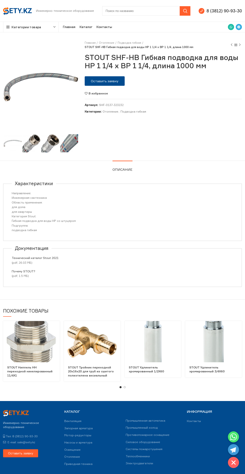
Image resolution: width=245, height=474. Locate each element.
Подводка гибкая (129, 42)
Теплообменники (138, 456)
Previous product (231, 45)
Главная (90, 42)
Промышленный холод (142, 427)
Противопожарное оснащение (147, 434)
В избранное (98, 93)
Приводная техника (78, 464)
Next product (240, 45)
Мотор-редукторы (77, 435)
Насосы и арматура (78, 442)
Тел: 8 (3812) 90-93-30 (20, 436)
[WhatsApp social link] (231, 27)
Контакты (194, 421)
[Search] (146, 11)
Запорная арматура (78, 428)
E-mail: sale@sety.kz (19, 442)
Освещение (72, 449)
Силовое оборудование (143, 442)
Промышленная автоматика (145, 420)
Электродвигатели (139, 463)
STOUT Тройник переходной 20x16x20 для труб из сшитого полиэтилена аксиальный (91, 371)
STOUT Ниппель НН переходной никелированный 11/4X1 (30, 371)
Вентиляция (72, 421)
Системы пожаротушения (144, 449)
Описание (122, 169)
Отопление (106, 42)
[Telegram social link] (239, 27)
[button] (105, 81)
